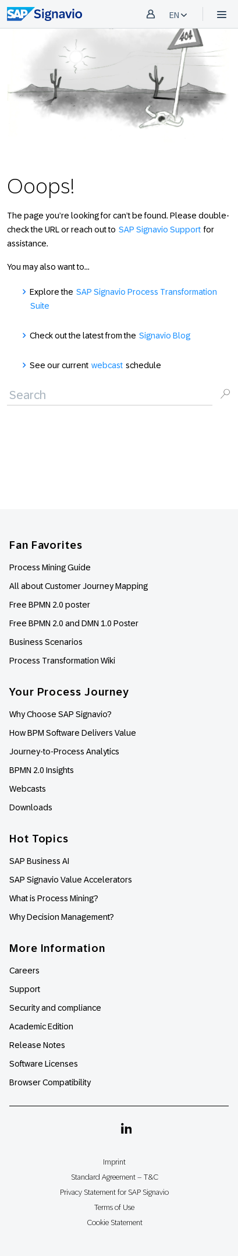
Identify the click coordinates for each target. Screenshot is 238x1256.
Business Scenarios (46, 642)
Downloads (30, 807)
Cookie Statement (115, 1222)
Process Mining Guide (50, 567)
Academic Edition (41, 1026)
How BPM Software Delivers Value (72, 733)
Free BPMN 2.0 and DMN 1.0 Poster (73, 623)
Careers (24, 970)
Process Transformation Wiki (62, 660)
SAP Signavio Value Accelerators (70, 879)
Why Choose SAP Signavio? (60, 714)
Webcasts (27, 788)
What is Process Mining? (53, 898)
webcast (107, 365)
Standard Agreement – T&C (114, 1177)
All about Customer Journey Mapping (78, 586)
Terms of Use (114, 1207)
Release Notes (37, 1045)
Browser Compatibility (50, 1082)
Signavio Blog (164, 335)
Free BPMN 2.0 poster (49, 604)
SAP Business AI (39, 861)
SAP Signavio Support (160, 229)
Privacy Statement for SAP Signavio (114, 1192)
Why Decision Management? (61, 917)
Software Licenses (43, 1063)
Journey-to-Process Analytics (65, 751)
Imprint (114, 1162)
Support (24, 989)
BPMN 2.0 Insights (41, 770)
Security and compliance (55, 1007)
